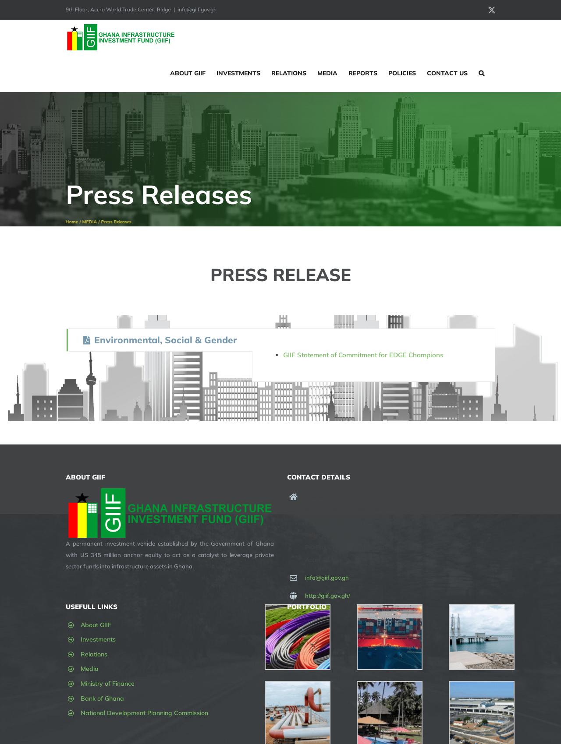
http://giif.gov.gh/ (327, 595)
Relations (94, 654)
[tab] (159, 340)
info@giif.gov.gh (197, 9)
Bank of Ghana (102, 698)
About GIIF (96, 625)
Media (90, 669)
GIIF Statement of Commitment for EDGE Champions (363, 355)
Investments (98, 639)
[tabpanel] (373, 355)
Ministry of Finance (108, 684)
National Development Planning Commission (144, 713)
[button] (481, 73)
